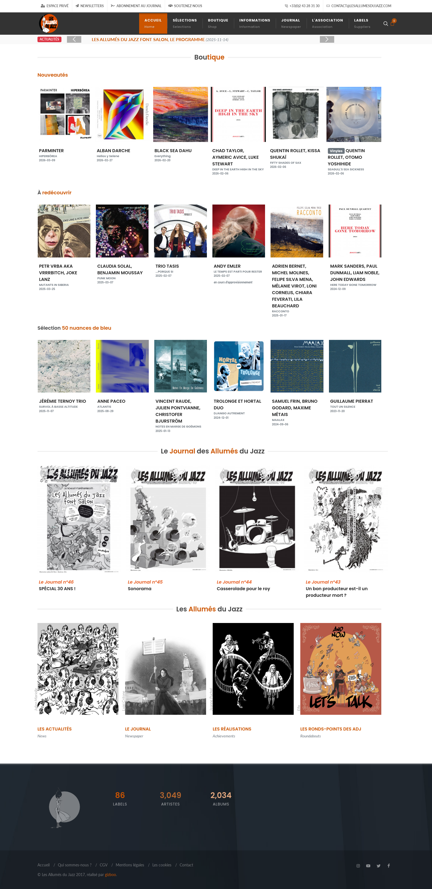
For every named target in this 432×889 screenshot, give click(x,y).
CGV (103, 865)
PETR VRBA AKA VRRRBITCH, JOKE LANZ (122, 275)
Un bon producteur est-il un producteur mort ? (337, 588)
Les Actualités (54, 729)
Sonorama (145, 585)
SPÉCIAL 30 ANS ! (57, 585)
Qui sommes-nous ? (74, 865)
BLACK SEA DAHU (238, 153)
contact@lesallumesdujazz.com (358, 6)
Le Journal (138, 729)
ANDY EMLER (297, 268)
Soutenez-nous (185, 6)
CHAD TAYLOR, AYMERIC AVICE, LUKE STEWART (296, 159)
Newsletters (89, 6)
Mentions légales (130, 865)
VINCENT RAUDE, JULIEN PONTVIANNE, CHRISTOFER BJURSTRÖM (239, 413)
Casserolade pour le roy (243, 585)
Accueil (43, 865)
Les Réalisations (232, 729)
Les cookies (161, 865)
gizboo (110, 874)
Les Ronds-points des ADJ (330, 729)
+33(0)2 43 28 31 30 (302, 6)
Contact (186, 865)
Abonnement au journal (136, 6)
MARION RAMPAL (64, 403)
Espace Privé (55, 6)
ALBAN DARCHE (180, 153)
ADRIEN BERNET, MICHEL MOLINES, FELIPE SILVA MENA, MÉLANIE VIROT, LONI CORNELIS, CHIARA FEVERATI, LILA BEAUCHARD (355, 288)
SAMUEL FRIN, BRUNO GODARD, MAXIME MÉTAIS (355, 410)
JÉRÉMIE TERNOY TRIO (122, 403)
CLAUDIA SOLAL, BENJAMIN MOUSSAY (180, 272)
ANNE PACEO (180, 403)
